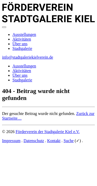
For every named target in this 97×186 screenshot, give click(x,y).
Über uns (19, 44)
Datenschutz (34, 140)
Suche (69, 140)
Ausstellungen (24, 34)
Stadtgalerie (22, 48)
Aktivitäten (21, 39)
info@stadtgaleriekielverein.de (27, 57)
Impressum (11, 140)
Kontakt (54, 140)
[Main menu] (4, 27)
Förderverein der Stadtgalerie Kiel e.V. (48, 131)
